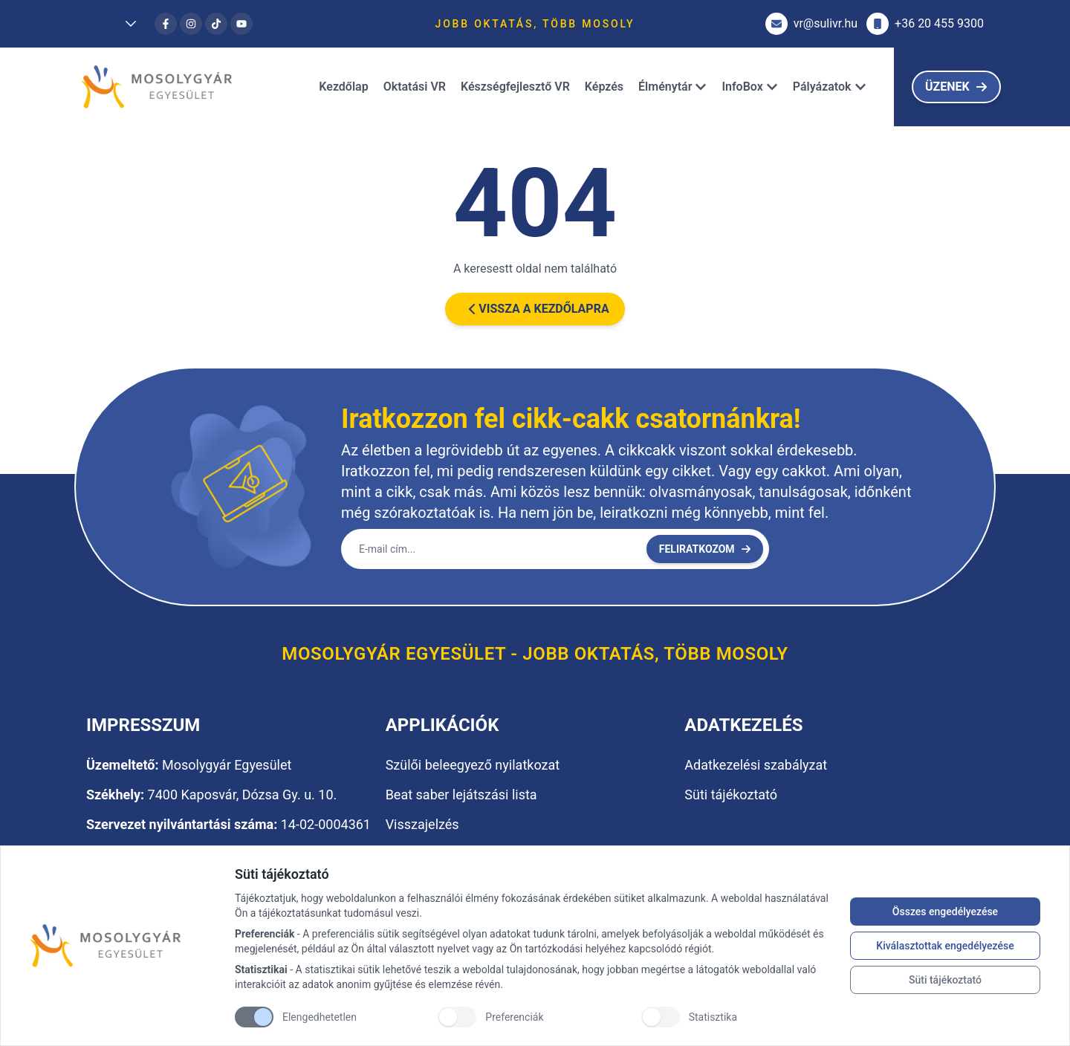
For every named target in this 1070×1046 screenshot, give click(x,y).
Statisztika (713, 1017)
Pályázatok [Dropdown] (829, 86)
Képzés (604, 86)
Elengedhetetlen (319, 1017)
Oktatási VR (414, 86)
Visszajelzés (422, 824)
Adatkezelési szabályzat (755, 765)
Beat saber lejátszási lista (461, 794)
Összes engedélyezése (945, 911)
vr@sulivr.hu (811, 24)
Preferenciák (514, 1017)
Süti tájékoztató (945, 980)
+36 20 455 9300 (925, 24)
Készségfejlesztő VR (515, 86)
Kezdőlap (343, 86)
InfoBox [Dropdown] (749, 86)
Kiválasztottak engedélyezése (945, 946)
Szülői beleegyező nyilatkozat (473, 765)
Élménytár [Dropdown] (672, 86)
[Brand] (125, 945)
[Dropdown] (116, 24)
